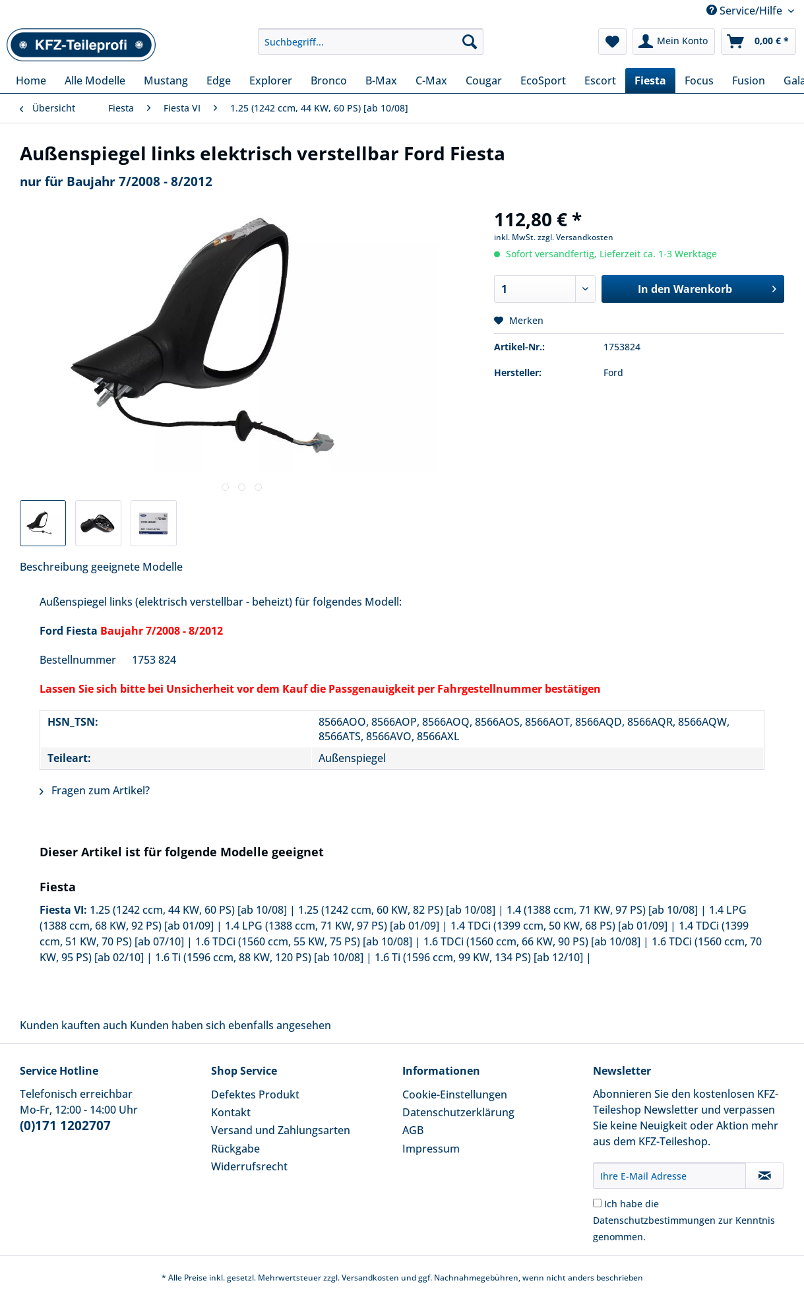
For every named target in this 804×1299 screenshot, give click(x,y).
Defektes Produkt (255, 1094)
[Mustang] (166, 80)
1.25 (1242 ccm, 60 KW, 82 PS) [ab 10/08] (396, 910)
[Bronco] (328, 80)
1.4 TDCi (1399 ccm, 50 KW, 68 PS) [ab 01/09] (558, 925)
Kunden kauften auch (73, 1025)
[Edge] (218, 80)
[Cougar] (483, 80)
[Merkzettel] (612, 41)
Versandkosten (370, 1277)
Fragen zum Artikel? (95, 790)
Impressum (431, 1148)
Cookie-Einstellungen (454, 1094)
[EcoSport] (543, 80)
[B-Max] (381, 80)
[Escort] (600, 80)
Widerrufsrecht (249, 1166)
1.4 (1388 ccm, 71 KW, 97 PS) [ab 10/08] (602, 910)
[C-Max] (431, 80)
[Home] (31, 80)
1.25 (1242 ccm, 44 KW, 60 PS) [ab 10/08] (188, 910)
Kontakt (231, 1112)
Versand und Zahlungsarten (280, 1130)
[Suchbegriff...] (370, 41)
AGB (412, 1130)
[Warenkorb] (758, 41)
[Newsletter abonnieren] (764, 1175)
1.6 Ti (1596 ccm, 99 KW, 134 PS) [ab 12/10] (479, 957)
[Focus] (699, 80)
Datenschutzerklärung (458, 1112)
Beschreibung (54, 566)
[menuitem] (370, 47)
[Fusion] (748, 80)
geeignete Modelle (137, 566)
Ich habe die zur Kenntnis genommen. (684, 1220)
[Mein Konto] (674, 41)
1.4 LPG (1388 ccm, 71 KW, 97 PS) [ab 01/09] (332, 925)
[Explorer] (270, 80)
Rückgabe (235, 1148)
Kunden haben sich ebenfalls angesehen (230, 1025)
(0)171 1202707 (65, 1125)
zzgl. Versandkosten (575, 237)
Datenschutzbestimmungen (654, 1220)
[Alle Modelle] (95, 80)
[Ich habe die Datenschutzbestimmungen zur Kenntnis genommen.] (597, 1203)
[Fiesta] (650, 80)
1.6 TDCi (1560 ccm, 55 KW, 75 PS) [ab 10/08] (303, 941)
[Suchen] (469, 41)
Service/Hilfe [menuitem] (745, 10)
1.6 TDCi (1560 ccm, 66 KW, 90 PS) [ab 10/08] (531, 941)
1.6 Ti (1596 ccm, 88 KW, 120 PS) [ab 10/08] (259, 957)
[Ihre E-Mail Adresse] (669, 1175)
